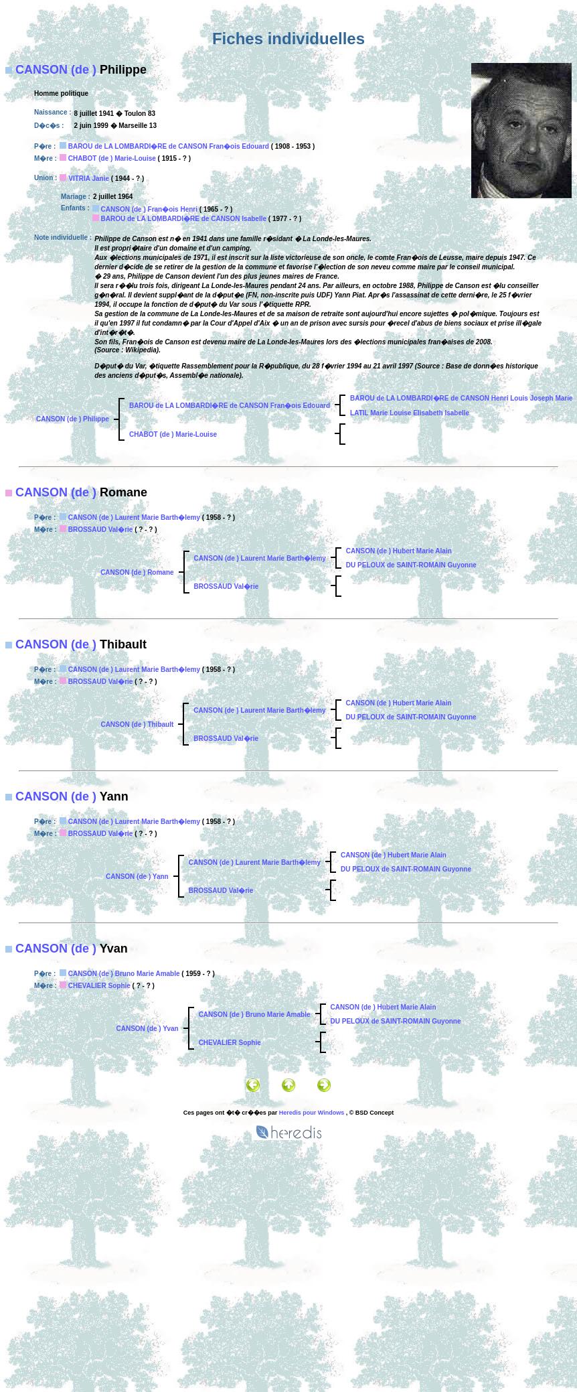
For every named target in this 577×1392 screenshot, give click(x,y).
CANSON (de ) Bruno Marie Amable (124, 973)
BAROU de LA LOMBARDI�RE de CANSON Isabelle (183, 218)
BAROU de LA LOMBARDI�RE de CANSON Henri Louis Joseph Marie (461, 398)
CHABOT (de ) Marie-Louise (112, 158)
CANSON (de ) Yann (137, 876)
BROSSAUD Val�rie (100, 529)
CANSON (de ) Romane (136, 572)
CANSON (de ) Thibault (136, 724)
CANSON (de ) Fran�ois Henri (149, 209)
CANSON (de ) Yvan (147, 1028)
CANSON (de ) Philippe (72, 419)
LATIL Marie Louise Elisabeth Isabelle (409, 413)
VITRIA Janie (88, 178)
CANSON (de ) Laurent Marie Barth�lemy (134, 517)
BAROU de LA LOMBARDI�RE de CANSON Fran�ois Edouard (168, 146)
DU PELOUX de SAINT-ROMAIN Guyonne (411, 565)
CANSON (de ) (55, 69)
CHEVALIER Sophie (99, 985)
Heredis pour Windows (311, 1112)
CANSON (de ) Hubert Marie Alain (399, 551)
